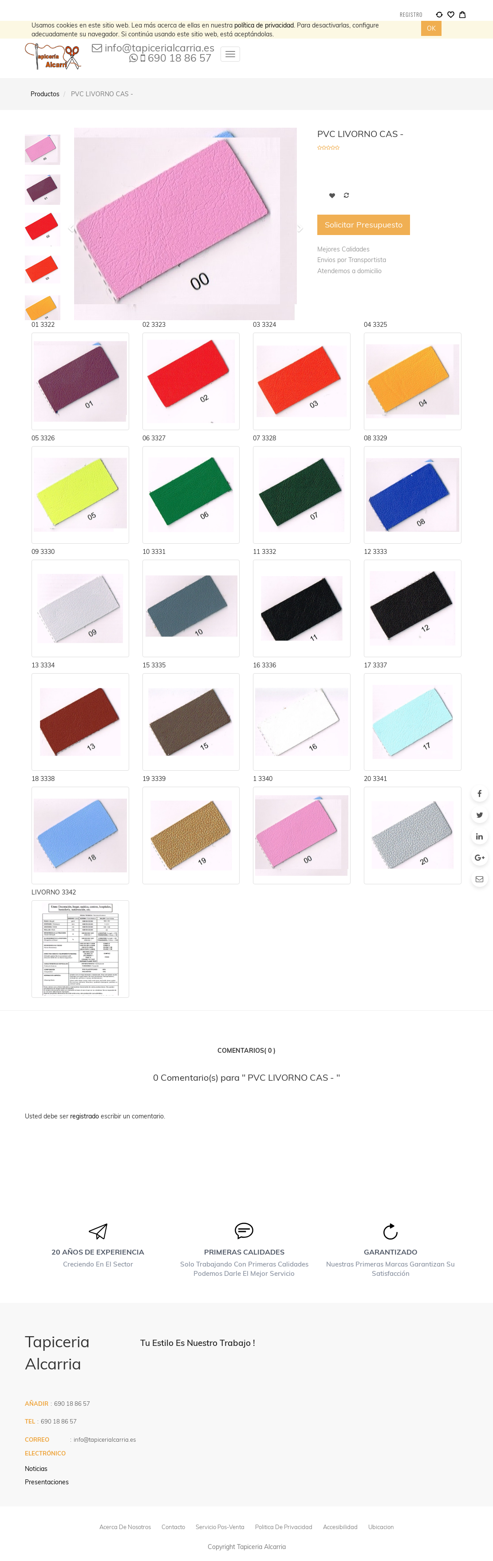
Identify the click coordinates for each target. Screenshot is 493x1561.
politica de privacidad (283, 1526)
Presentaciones (47, 1482)
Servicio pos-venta (220, 1526)
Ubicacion (381, 1526)
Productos (45, 94)
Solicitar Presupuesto (363, 225)
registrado (84, 1116)
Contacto (173, 1526)
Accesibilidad (340, 1526)
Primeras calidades (244, 1251)
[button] (297, 224)
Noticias (36, 1469)
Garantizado (391, 1251)
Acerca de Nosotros (125, 1526)
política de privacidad (264, 25)
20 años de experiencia (97, 1251)
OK (431, 28)
